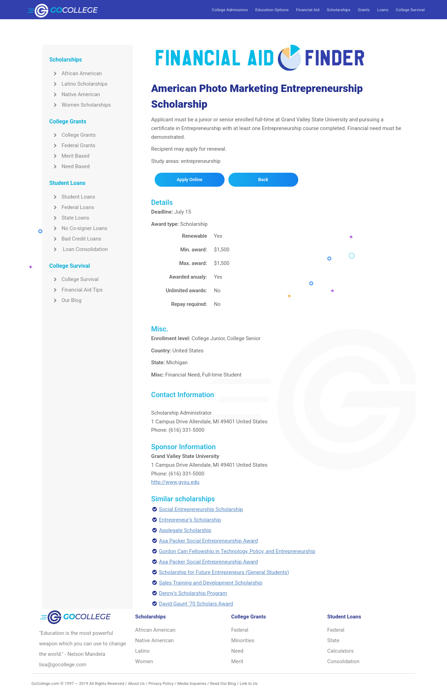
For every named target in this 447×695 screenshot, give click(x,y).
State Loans (69, 218)
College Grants (72, 135)
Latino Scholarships (78, 84)
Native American (74, 94)
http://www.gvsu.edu (175, 482)
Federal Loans (71, 207)
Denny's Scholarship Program (193, 593)
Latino (142, 651)
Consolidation (343, 661)
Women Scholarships (80, 105)
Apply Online (189, 179)
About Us (136, 683)
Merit (237, 661)
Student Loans (72, 197)
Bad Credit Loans (75, 239)
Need (237, 651)
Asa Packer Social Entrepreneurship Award (208, 541)
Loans (382, 9)
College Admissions (230, 9)
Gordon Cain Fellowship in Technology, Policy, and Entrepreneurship (237, 551)
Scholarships (338, 9)
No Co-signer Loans (78, 228)
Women (144, 661)
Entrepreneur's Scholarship (190, 520)
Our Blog (65, 300)
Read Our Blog (223, 683)
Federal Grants (72, 145)
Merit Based (69, 156)
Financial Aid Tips (76, 290)
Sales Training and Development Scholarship (210, 583)
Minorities (243, 640)
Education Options (271, 9)
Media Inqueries (191, 683)
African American (75, 73)
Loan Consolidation (78, 249)
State (333, 640)
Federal (239, 630)
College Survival (410, 9)
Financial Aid (308, 9)
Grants (363, 9)
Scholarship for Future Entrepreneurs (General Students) (224, 572)
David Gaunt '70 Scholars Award (196, 604)
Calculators (340, 651)
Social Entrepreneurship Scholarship (201, 509)
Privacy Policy (161, 683)
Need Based (69, 166)
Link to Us (248, 683)
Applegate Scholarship (185, 530)
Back (263, 179)
